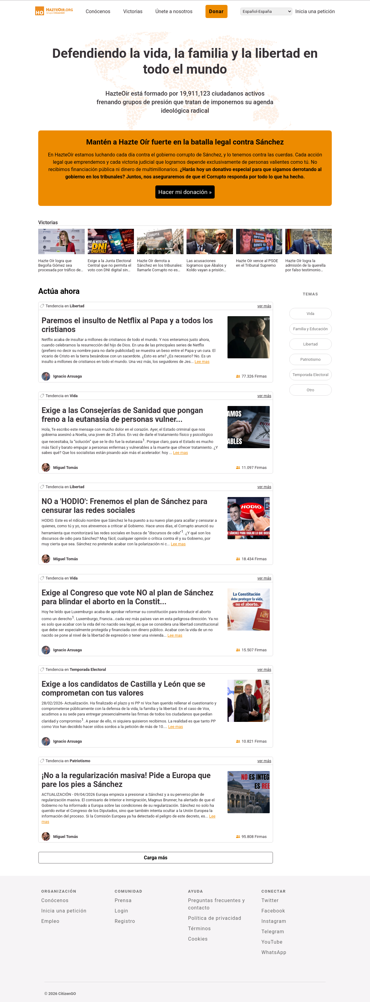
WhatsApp (274, 952)
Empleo (50, 921)
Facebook (273, 911)
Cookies (198, 939)
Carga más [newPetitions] (155, 858)
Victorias (132, 11)
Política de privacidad (214, 918)
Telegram (272, 931)
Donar (216, 11)
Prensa (123, 900)
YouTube (272, 942)
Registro (125, 921)
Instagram (273, 921)
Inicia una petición (315, 11)
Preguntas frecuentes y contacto (216, 904)
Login (121, 911)
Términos (199, 928)
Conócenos (98, 11)
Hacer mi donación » (185, 192)
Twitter (270, 900)
